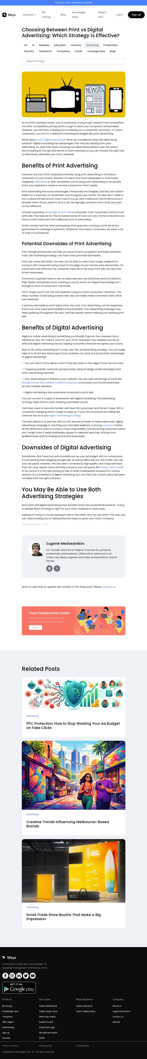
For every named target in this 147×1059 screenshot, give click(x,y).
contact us (108, 587)
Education (60, 45)
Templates (63, 51)
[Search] (73, 61)
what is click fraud (111, 467)
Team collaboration (85, 1011)
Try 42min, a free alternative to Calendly (73, 2)
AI (33, 45)
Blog (63, 14)
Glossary (76, 45)
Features (28, 14)
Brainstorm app (47, 1027)
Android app (8, 1027)
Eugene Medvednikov (65, 543)
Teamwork (45, 51)
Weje (113, 51)
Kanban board (46, 1021)
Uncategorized (96, 51)
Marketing (92, 45)
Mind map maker (47, 1016)
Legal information (121, 1011)
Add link (116, 1021)
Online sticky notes (48, 1011)
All (25, 45)
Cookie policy (82, 1045)
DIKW (42, 1037)
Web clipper (8, 1021)
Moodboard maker (48, 1032)
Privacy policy (45, 1045)
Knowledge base (78, 15)
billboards (40, 182)
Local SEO (108, 425)
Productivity (110, 45)
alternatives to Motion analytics (58, 382)
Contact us (118, 1016)
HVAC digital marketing (50, 139)
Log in (119, 14)
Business (44, 45)
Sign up (136, 14)
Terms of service (10, 1045)
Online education (84, 1005)
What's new (102, 15)
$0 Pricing (46, 15)
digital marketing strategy (65, 415)
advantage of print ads (58, 212)
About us (117, 1005)
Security (29, 51)
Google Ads (28, 382)
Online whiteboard (48, 1005)
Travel (78, 51)
